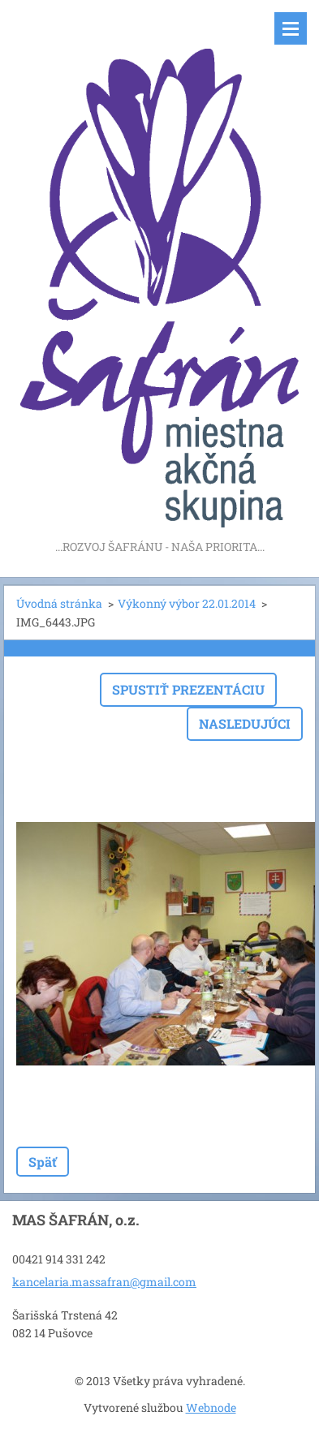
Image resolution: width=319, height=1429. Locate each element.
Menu (290, 28)
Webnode (211, 1407)
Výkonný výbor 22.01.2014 (187, 603)
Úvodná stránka (59, 603)
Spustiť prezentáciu (188, 689)
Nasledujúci (245, 723)
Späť (42, 1161)
